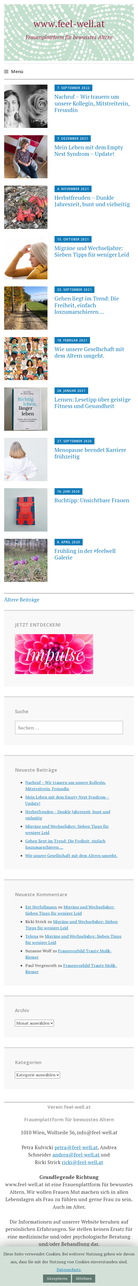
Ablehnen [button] (84, 1278)
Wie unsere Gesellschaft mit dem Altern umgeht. (89, 352)
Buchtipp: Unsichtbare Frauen (92, 500)
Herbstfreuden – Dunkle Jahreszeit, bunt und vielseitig (92, 201)
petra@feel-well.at (76, 1147)
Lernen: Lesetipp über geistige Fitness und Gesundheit (93, 403)
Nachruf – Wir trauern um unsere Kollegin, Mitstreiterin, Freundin (92, 103)
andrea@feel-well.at (76, 1154)
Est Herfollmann (41, 907)
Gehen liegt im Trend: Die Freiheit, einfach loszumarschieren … (87, 305)
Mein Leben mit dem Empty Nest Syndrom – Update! (89, 150)
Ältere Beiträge (21, 599)
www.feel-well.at (69, 23)
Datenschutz (69, 1269)
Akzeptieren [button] (57, 1278)
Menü (17, 71)
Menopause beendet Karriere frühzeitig (90, 453)
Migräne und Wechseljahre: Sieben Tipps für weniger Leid (92, 251)
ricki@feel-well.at (82, 1162)
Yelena (31, 936)
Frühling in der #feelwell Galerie (85, 554)
